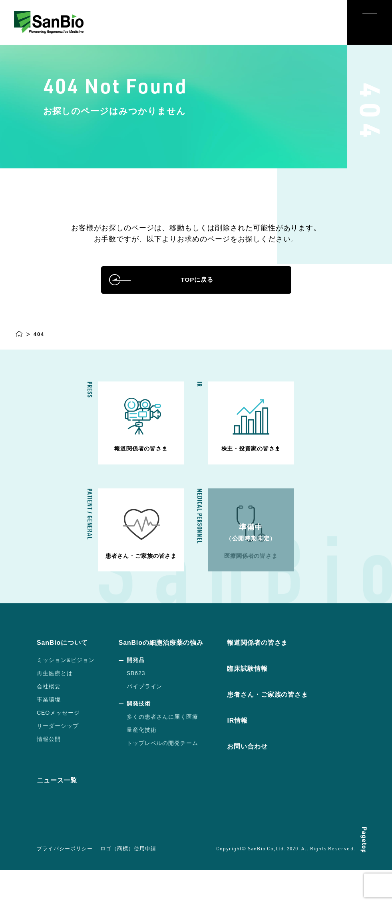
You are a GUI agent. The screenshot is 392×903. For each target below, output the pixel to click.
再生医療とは (55, 706)
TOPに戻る (196, 292)
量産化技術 (142, 763)
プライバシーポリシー (63, 881)
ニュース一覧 (59, 813)
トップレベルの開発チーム (163, 776)
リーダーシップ (58, 759)
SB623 (136, 706)
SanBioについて (65, 676)
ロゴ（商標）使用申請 (124, 881)
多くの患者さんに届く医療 (163, 750)
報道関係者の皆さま (272, 676)
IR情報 (249, 753)
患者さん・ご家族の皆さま (283, 727)
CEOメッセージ (58, 746)
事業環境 (49, 732)
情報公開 (49, 772)
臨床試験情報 (260, 701)
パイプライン (145, 719)
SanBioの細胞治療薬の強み (166, 676)
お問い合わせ (260, 779)
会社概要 (49, 719)
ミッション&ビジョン (66, 693)
